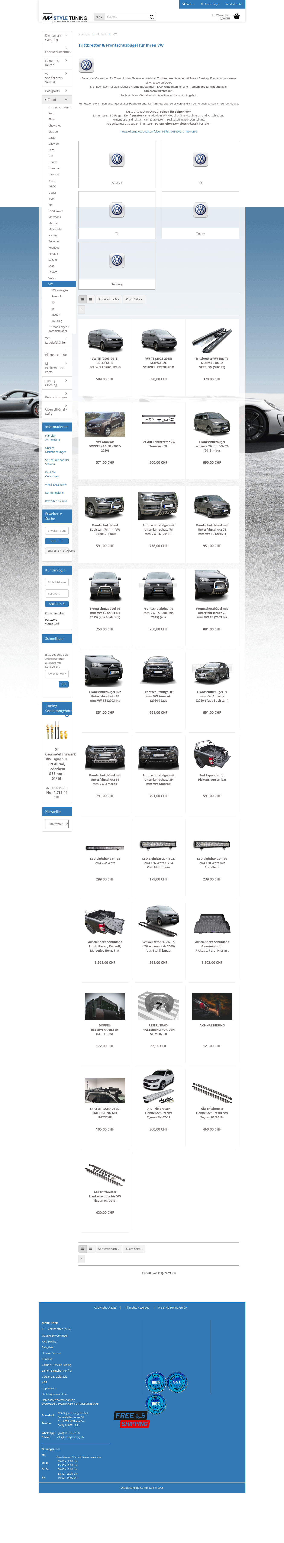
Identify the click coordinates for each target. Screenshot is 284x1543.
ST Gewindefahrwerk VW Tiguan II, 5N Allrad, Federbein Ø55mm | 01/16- (60, 764)
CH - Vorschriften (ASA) (56, 1347)
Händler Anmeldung (52, 438)
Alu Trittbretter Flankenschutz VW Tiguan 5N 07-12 (158, 1130)
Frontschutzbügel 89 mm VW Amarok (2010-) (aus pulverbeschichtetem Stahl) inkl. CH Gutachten (158, 714)
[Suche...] (99, 17)
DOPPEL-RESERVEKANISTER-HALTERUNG (105, 1047)
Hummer (54, 168)
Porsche (53, 241)
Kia (50, 205)
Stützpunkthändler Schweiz (57, 462)
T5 (53, 302)
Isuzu (51, 180)
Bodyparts (52, 91)
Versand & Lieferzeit (54, 1394)
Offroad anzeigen (59, 107)
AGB (44, 1400)
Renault (53, 254)
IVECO (52, 186)
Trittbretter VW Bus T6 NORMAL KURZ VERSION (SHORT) (212, 380)
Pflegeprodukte (56, 355)
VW (50, 284)
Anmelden (57, 604)
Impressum (49, 1406)
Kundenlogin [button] (210, 4)
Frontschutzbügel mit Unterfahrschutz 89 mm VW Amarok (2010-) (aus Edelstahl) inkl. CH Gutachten (105, 797)
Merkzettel (234, 4)
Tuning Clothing (51, 383)
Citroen (53, 131)
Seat (51, 266)
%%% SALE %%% (56, 484)
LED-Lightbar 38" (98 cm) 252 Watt (105, 878)
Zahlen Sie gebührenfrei (57, 1388)
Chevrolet (54, 125)
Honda (52, 162)
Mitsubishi (55, 229)
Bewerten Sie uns (56, 501)
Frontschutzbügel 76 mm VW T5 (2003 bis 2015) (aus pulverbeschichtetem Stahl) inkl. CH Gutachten (158, 630)
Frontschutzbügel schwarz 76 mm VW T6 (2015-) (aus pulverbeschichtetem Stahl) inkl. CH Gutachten (212, 464)
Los (63, 684)
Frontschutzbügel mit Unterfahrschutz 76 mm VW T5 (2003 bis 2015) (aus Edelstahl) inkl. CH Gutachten (212, 630)
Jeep (51, 198)
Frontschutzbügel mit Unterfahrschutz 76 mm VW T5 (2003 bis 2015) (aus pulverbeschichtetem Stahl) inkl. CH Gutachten (105, 714)
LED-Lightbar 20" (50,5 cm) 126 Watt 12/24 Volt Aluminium (158, 880)
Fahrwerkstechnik (57, 52)
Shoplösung (128, 1505)
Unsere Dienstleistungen (56, 450)
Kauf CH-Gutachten (52, 474)
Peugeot (53, 247)
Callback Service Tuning (56, 1382)
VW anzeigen (60, 290)
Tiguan (56, 315)
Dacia (51, 138)
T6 (53, 309)
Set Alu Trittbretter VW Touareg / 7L (158, 462)
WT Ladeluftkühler (55, 340)
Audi (51, 113)
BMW (51, 119)
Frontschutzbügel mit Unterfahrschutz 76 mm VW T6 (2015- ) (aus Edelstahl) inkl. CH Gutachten (158, 547)
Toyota (52, 272)
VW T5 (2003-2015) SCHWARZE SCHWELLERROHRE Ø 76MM (158, 380)
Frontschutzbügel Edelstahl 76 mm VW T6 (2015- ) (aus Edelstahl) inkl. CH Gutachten (105, 547)
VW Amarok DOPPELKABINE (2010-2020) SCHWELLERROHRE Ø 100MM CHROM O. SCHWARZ (105, 464)
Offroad (50, 100)
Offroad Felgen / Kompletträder (58, 329)
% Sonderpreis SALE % (54, 78)
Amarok (57, 296)
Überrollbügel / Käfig (56, 411)
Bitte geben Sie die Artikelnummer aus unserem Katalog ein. (56, 660)
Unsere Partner (51, 1371)
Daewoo (53, 144)
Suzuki (52, 260)
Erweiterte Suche (58, 550)
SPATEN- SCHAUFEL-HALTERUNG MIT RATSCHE (105, 1130)
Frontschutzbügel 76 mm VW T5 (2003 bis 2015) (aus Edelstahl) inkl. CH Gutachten (105, 630)
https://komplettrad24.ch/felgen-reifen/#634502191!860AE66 (158, 131)
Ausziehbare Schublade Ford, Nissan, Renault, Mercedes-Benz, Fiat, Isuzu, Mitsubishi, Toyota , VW (105, 964)
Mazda (52, 223)
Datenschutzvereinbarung (58, 1417)
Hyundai (53, 174)
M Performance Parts (54, 367)
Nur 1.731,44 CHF (57, 793)
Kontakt (47, 1376)
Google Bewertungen (55, 1353)
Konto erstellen (55, 613)
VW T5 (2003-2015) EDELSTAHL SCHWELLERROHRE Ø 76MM (105, 380)
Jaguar (52, 192)
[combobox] (109, 317)
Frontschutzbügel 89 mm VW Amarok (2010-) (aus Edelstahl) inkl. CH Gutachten (212, 714)
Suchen (57, 541)
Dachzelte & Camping (53, 37)
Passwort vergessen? (52, 622)
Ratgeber (47, 1365)
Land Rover (55, 211)
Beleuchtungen (56, 397)
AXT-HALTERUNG (212, 1043)
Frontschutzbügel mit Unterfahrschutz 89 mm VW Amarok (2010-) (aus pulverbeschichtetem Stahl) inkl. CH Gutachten (158, 797)
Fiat (50, 156)
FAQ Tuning (49, 1359)
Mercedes (54, 217)
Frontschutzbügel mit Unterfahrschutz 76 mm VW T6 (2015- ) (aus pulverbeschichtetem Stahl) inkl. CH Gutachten (212, 547)
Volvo (52, 278)
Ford (51, 150)
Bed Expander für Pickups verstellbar (212, 795)
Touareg (57, 321)
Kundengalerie (54, 493)
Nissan (52, 235)
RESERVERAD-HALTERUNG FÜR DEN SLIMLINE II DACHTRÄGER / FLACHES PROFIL (158, 1047)
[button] (82, 317)
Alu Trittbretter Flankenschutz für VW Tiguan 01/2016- (212, 1130)
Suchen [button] (188, 4)
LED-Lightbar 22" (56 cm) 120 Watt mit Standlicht (212, 880)
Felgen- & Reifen (52, 63)
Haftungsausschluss (54, 1412)
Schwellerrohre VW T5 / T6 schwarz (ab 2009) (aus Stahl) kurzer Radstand (158, 964)
